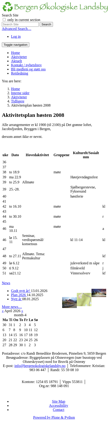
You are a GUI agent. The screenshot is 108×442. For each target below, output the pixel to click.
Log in (16, 36)
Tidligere (17, 101)
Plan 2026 (19, 295)
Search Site (10, 15)
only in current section (23, 20)
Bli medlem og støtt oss (28, 69)
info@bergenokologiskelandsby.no (40, 366)
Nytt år (16, 299)
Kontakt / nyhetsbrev (26, 65)
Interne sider (20, 93)
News (6, 283)
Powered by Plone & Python (54, 417)
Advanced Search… (16, 29)
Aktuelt (16, 61)
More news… (12, 307)
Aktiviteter (19, 57)
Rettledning (19, 73)
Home (15, 53)
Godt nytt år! (21, 291)
